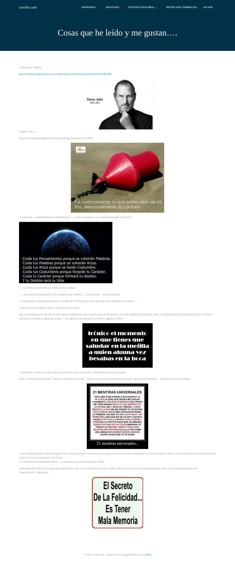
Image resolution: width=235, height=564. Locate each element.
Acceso (208, 7)
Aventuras (114, 7)
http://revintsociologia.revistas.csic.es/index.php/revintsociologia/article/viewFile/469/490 (65, 74)
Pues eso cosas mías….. (144, 7)
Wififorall (90, 7)
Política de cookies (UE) (181, 7)
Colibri (147, 554)
